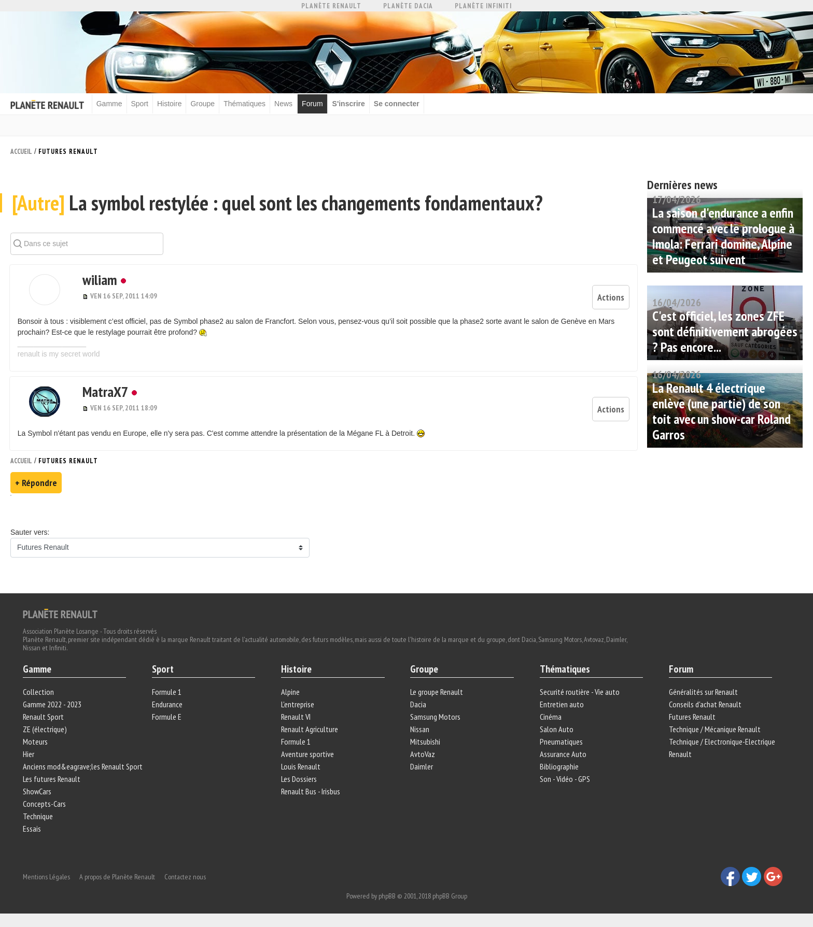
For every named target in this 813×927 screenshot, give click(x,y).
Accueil (21, 151)
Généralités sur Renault (702, 692)
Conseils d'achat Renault (704, 705)
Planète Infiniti (483, 6)
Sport (141, 103)
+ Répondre (36, 482)
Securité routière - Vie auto (579, 692)
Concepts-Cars (44, 804)
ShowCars (37, 792)
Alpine (291, 692)
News (285, 103)
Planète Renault (331, 6)
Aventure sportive (308, 754)
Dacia (418, 705)
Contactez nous (185, 875)
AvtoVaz (422, 754)
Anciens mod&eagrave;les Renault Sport (83, 767)
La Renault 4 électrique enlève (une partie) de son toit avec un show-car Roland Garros (721, 411)
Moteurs (35, 742)
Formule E (167, 717)
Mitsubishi (425, 742)
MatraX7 (100, 391)
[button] (43, 291)
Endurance (167, 705)
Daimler (421, 767)
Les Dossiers (299, 779)
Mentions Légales (47, 875)
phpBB (387, 894)
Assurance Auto (562, 754)
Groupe (205, 103)
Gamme (111, 103)
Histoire (171, 103)
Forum (314, 103)
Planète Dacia (408, 6)
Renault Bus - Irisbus (311, 792)
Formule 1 (167, 692)
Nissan (419, 729)
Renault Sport (43, 717)
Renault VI (296, 717)
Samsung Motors (435, 717)
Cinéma (550, 717)
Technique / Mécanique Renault (714, 729)
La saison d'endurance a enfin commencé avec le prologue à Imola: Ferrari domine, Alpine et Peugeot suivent (723, 235)
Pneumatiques (560, 742)
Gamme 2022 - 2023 (52, 705)
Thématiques (247, 103)
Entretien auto (561, 705)
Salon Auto (556, 729)
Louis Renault (301, 767)
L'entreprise (298, 705)
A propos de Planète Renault (118, 875)
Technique (38, 816)
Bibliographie (558, 767)
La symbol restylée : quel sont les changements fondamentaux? (277, 205)
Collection (38, 692)
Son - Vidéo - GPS (564, 779)
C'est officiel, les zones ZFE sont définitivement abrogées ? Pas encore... (724, 331)
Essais (32, 829)
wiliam (95, 281)
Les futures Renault (52, 779)
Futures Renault (68, 151)
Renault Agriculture (310, 729)
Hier (29, 754)
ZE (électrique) (45, 729)
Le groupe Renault (436, 692)
